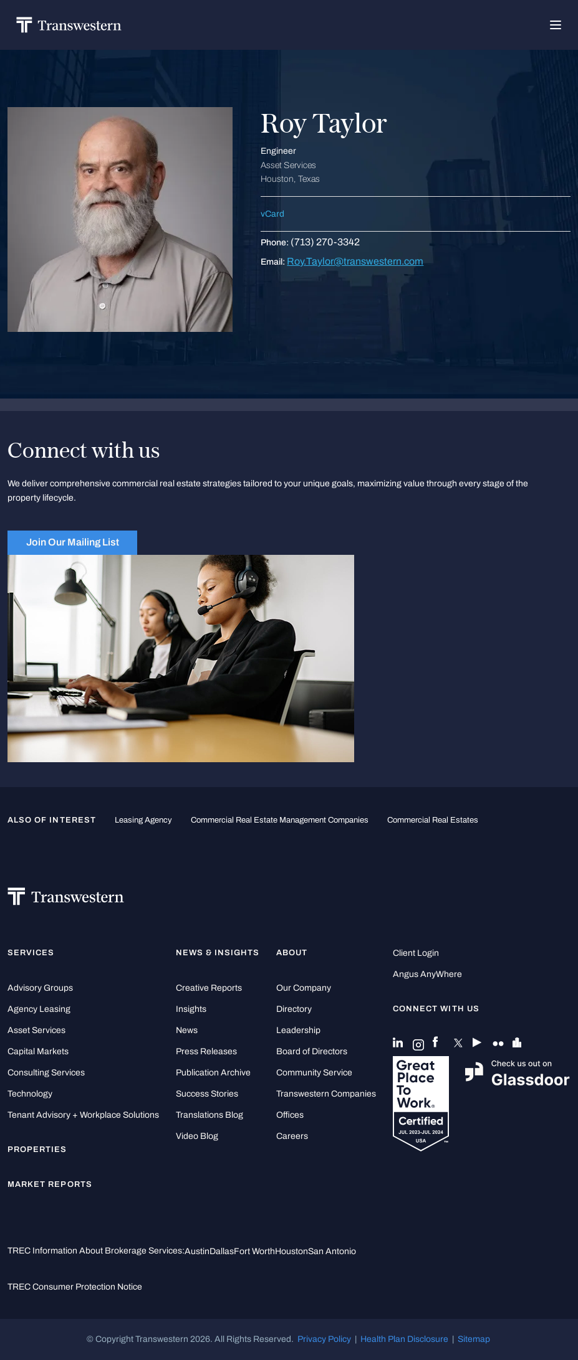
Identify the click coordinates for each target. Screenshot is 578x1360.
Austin (197, 1251)
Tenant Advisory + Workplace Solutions (83, 1115)
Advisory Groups (40, 988)
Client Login (416, 953)
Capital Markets (38, 1051)
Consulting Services (46, 1072)
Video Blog (197, 1136)
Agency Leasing (38, 1009)
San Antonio (332, 1251)
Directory (294, 1009)
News (187, 1030)
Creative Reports (209, 988)
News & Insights (218, 952)
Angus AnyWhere (427, 974)
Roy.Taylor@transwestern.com (355, 261)
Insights (191, 1009)
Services (30, 952)
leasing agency (143, 820)
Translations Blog (209, 1115)
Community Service (314, 1072)
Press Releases (206, 1051)
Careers (292, 1136)
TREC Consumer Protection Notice (74, 1287)
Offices (290, 1115)
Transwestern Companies (326, 1093)
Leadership (298, 1030)
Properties (37, 1149)
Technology (29, 1093)
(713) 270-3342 (325, 242)
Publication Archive (213, 1072)
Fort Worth (254, 1251)
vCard (272, 214)
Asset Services (36, 1030)
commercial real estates (432, 820)
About (291, 952)
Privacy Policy (324, 1339)
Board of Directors (311, 1051)
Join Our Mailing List (72, 542)
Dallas (222, 1251)
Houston (291, 1251)
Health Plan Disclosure (404, 1339)
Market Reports (49, 1184)
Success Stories (207, 1093)
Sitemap (474, 1339)
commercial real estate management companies (279, 820)
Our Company (303, 988)
